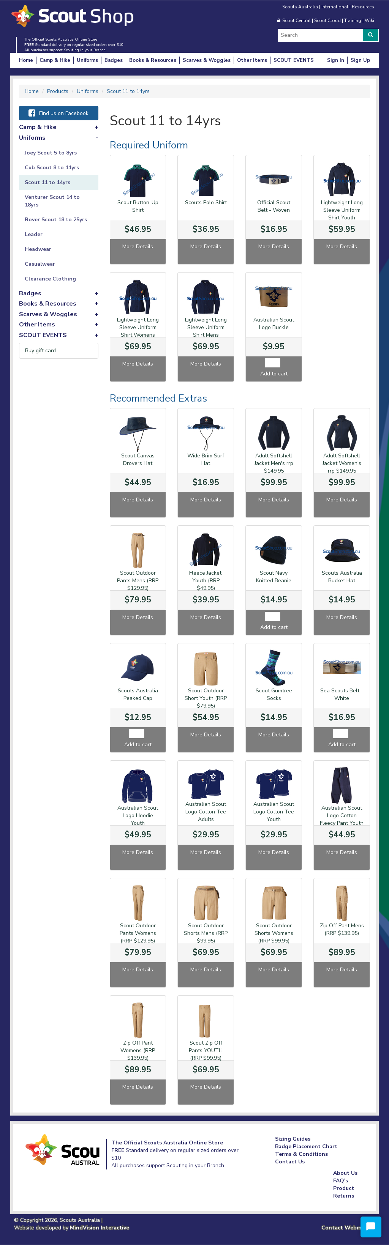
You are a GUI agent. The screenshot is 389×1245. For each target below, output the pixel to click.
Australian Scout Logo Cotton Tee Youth (273, 812)
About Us (345, 1173)
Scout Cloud (327, 20)
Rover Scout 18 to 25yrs (56, 219)
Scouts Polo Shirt (206, 202)
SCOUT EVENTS (294, 60)
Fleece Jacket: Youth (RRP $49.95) (206, 580)
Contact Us (290, 1161)
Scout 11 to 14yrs (47, 182)
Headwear (38, 249)
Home (26, 60)
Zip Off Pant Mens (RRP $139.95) (342, 929)
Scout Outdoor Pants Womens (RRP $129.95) (138, 933)
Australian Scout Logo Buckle (273, 323)
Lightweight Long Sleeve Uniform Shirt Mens (206, 327)
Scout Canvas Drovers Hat (138, 459)
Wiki (369, 20)
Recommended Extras (158, 398)
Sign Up (360, 60)
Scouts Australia (300, 7)
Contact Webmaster (348, 1227)
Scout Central (296, 20)
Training (352, 20)
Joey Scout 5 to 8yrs (51, 152)
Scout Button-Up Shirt (137, 206)
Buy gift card (40, 350)
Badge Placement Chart (306, 1146)
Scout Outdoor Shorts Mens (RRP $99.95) (206, 933)
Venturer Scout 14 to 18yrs (52, 201)
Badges (113, 60)
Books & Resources (152, 60)
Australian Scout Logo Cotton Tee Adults (205, 812)
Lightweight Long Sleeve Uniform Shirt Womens (138, 327)
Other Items (252, 60)
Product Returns (343, 1192)
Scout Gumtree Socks (274, 694)
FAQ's (340, 1180)
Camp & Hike (55, 60)
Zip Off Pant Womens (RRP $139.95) (137, 1050)
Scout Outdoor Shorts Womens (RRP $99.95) (274, 933)
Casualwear (40, 264)
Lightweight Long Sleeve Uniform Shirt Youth (342, 210)
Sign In (335, 60)
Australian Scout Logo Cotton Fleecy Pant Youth (342, 815)
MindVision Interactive (99, 1227)
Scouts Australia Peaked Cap (138, 694)
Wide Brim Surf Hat (205, 459)
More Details (137, 246)
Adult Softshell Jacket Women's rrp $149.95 (342, 463)
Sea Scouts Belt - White (341, 694)
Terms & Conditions (301, 1154)
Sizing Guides (292, 1139)
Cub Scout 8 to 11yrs (52, 167)
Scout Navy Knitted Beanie (273, 576)
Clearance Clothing (50, 278)
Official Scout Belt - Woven (273, 206)
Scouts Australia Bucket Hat (342, 576)
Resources (363, 7)
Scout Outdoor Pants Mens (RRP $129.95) (137, 580)
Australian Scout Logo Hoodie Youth (137, 815)
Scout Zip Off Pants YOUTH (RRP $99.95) (206, 1050)
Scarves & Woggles (207, 60)
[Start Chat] (371, 1227)
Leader (34, 234)
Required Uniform (149, 145)
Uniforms (87, 60)
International (334, 7)
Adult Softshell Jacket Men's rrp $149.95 (274, 463)
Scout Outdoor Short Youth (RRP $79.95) (206, 698)
